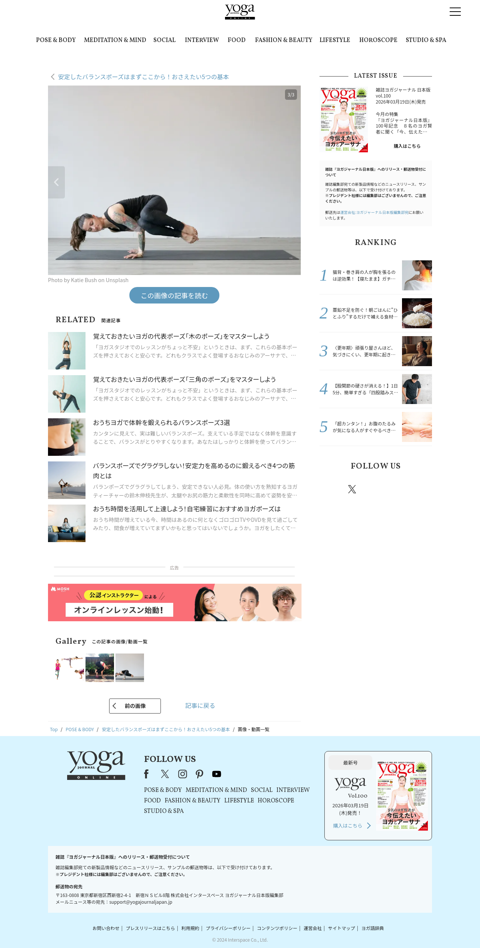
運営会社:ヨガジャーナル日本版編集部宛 (374, 212)
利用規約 (191, 928)
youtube (217, 774)
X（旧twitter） (353, 489)
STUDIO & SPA (426, 40)
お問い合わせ (105, 928)
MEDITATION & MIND (115, 40)
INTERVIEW (202, 40)
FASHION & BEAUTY (283, 40)
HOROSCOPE (378, 40)
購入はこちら (407, 146)
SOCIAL (164, 40)
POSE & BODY (56, 40)
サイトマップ (341, 928)
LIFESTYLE (335, 40)
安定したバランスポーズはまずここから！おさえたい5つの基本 (143, 76)
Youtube (419, 489)
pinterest (397, 489)
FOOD (237, 40)
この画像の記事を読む (174, 295)
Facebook (331, 489)
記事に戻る (200, 705)
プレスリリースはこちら (150, 928)
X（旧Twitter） (166, 774)
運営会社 (313, 928)
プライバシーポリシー (228, 928)
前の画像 (135, 705)
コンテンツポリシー (277, 928)
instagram (375, 489)
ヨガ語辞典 (373, 928)
